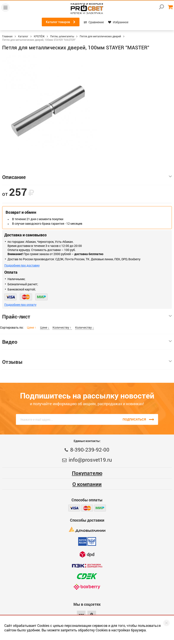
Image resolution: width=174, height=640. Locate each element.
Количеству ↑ (62, 327)
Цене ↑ (32, 327)
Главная (7, 36)
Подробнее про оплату (20, 305)
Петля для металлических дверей (100, 36)
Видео (87, 341)
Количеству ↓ (84, 327)
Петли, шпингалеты (62, 36)
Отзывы (87, 361)
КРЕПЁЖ (39, 36)
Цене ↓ (44, 327)
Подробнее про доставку (22, 265)
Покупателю (87, 473)
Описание (87, 177)
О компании (87, 484)
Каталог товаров (60, 22)
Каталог (23, 36)
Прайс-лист (87, 316)
